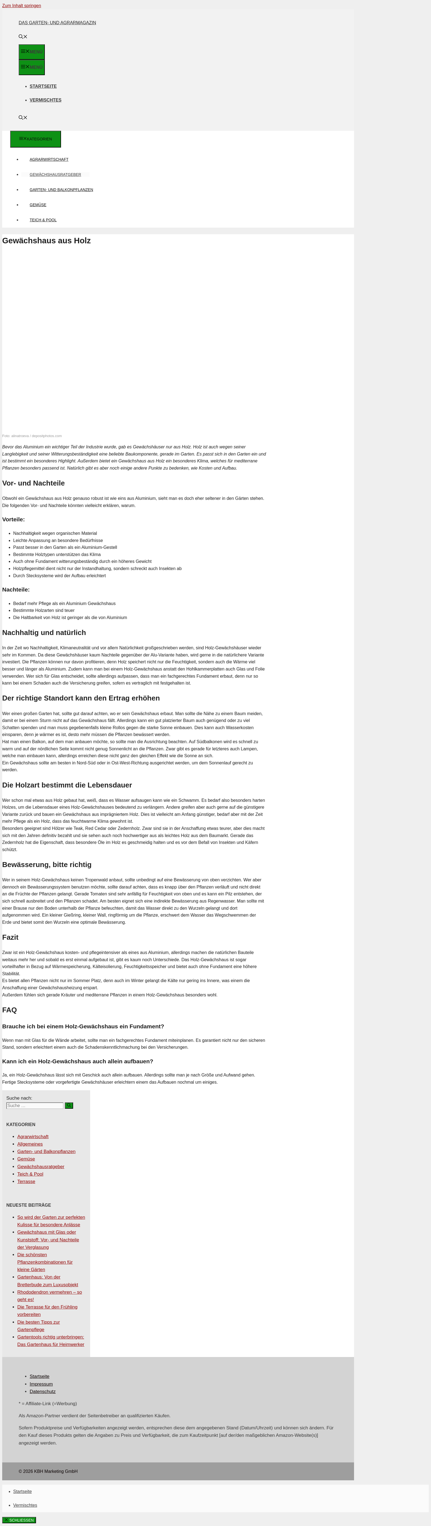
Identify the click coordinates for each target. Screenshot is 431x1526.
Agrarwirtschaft (49, 159)
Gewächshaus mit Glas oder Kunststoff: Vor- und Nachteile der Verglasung (48, 1240)
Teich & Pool (43, 220)
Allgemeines (30, 1144)
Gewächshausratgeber (55, 174)
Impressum (41, 1384)
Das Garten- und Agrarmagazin (57, 22)
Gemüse (38, 205)
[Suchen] (69, 1105)
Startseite (43, 86)
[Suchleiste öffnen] (23, 37)
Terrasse (26, 1181)
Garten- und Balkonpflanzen (61, 189)
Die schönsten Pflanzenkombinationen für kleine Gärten (45, 1262)
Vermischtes (46, 100)
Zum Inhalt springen (21, 5)
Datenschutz (43, 1391)
